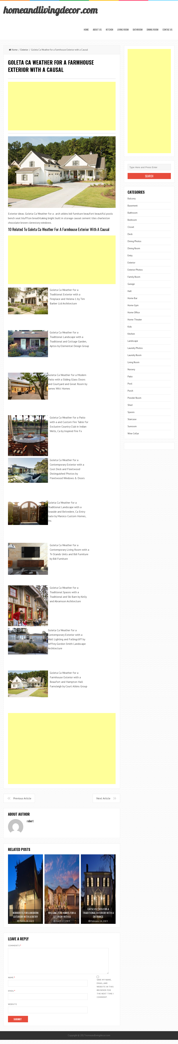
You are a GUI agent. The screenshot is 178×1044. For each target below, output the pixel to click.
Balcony (132, 198)
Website (12, 1008)
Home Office (134, 312)
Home (86, 29)
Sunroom (132, 426)
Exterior (24, 49)
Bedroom (132, 219)
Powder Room (134, 397)
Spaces (131, 412)
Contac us (167, 29)
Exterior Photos (135, 269)
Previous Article (22, 798)
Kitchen (109, 29)
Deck (130, 234)
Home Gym (133, 305)
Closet (131, 227)
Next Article (103, 798)
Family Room (134, 276)
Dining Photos (134, 241)
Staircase (132, 419)
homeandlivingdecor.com (50, 10)
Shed (130, 405)
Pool (130, 383)
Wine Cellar (133, 433)
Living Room (123, 29)
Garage (131, 284)
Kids (130, 326)
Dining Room (152, 29)
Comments (14, 945)
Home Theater (135, 319)
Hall (130, 291)
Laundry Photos (135, 348)
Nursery (131, 369)
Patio (130, 376)
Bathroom (138, 29)
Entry (130, 255)
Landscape (133, 340)
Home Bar (132, 298)
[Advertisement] (61, 106)
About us (97, 29)
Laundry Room (134, 355)
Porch (130, 390)
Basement (132, 205)
